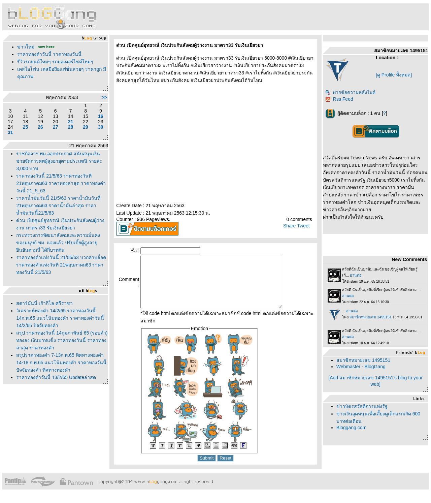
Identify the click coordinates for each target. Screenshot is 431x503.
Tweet (303, 225)
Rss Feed (339, 99)
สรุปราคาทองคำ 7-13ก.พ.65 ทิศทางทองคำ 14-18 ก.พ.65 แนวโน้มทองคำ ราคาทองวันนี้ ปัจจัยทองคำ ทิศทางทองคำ (61, 362)
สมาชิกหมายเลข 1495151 (363, 360)
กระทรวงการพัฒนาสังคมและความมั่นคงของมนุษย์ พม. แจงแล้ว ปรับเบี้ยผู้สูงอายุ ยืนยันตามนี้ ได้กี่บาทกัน (58, 242)
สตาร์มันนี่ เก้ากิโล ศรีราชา (44, 303)
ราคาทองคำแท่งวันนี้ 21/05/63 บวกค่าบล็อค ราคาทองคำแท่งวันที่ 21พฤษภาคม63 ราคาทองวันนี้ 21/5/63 (61, 265)
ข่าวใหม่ (25, 47)
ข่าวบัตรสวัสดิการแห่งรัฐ (362, 406)
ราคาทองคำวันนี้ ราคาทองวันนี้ (49, 54)
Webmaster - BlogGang (361, 366)
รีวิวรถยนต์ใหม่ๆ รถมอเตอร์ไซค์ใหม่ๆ (55, 61)
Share (289, 225)
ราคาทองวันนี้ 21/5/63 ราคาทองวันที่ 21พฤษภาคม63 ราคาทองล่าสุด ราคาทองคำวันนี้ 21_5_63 (61, 183)
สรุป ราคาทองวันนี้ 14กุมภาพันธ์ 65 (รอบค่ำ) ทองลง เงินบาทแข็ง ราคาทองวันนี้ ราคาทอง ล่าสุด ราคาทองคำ (61, 340)
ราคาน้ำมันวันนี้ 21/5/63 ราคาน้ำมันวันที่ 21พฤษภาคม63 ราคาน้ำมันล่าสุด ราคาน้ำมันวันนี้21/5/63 (58, 205)
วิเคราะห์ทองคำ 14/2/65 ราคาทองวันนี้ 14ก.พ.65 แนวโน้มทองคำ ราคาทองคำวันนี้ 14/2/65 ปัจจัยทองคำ (60, 318)
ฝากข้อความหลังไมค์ (350, 92)
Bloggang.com (351, 427)
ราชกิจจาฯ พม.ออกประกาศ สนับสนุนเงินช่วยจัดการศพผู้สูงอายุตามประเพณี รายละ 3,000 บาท (59, 161)
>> (104, 97)
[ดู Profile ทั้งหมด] (394, 74)
